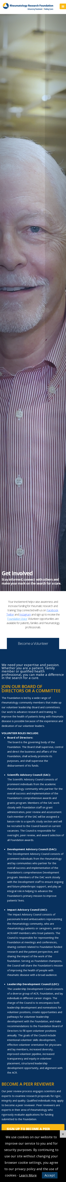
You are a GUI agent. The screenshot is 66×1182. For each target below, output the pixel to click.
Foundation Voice (17, 619)
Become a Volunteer (33, 643)
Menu (63, 6)
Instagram (25, 614)
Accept (50, 1175)
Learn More (28, 1175)
